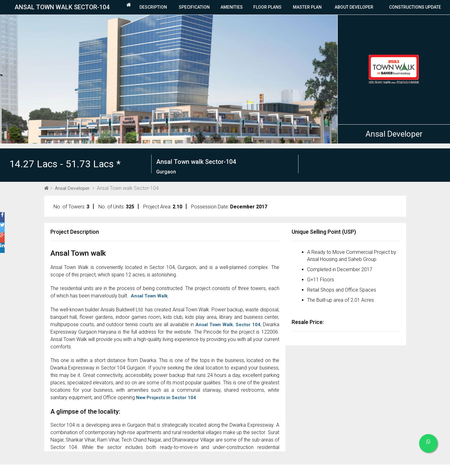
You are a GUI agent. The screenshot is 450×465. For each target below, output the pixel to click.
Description (153, 7)
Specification (194, 7)
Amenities (232, 7)
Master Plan (307, 7)
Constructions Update (415, 7)
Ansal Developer (394, 134)
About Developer (354, 7)
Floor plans (267, 7)
